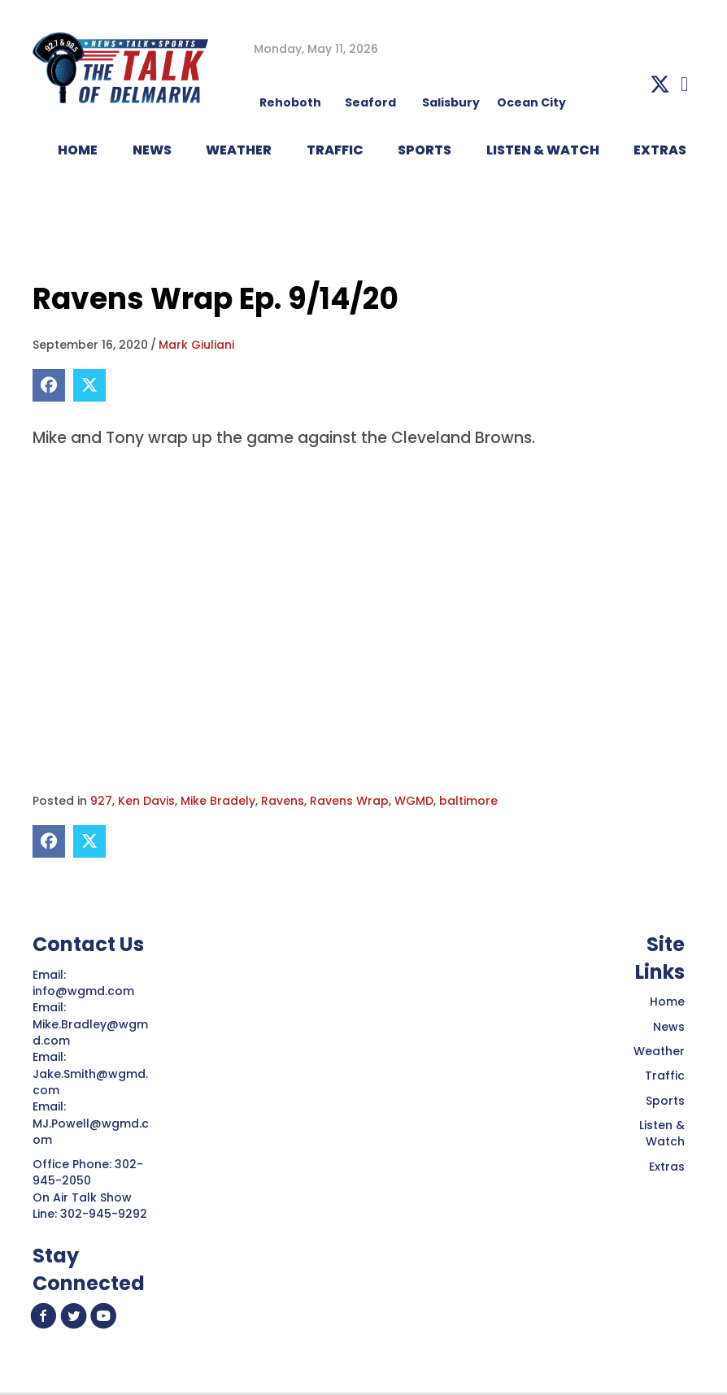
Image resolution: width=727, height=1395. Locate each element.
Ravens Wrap (349, 801)
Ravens (282, 801)
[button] (660, 84)
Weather (659, 1051)
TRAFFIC (335, 150)
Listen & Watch (662, 1133)
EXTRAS (659, 150)
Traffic (665, 1075)
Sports (424, 150)
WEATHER (239, 150)
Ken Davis (146, 801)
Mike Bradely (218, 801)
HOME (78, 150)
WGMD (413, 801)
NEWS (152, 150)
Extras (667, 1166)
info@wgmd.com (85, 991)
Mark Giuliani (196, 345)
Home (667, 1001)
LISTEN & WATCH (542, 150)
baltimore (468, 801)
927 (101, 801)
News (669, 1027)
